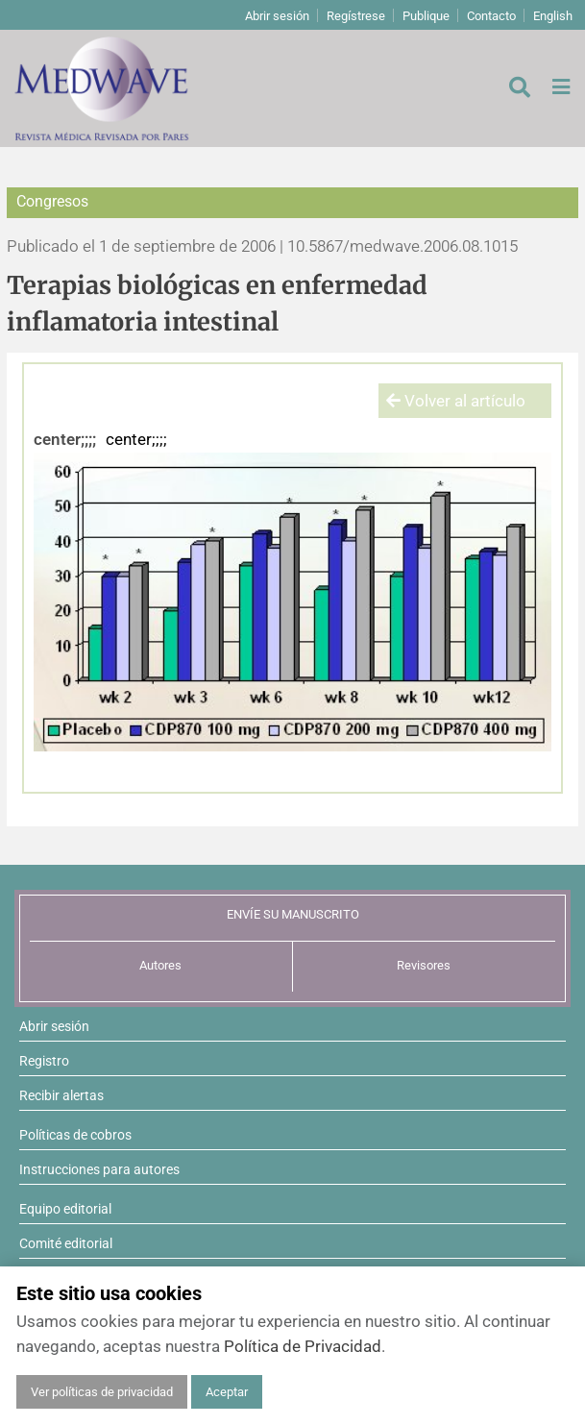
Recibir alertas (61, 1095)
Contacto (491, 16)
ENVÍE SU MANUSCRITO (293, 914)
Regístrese (356, 16)
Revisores (424, 965)
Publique (426, 16)
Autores (160, 965)
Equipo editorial (65, 1208)
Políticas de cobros (75, 1134)
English (553, 16)
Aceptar (227, 1392)
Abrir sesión (277, 16)
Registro (44, 1061)
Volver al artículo (455, 400)
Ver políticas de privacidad (102, 1392)
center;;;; (65, 439)
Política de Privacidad (302, 1346)
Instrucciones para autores (99, 1169)
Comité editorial (65, 1243)
